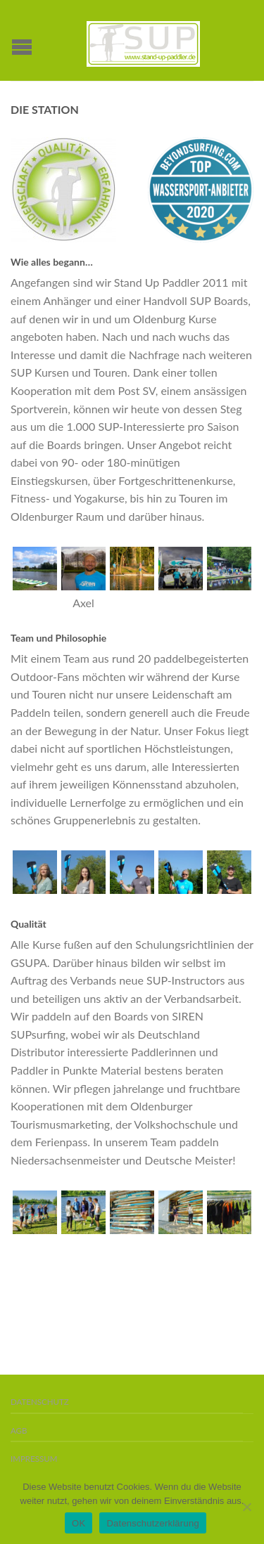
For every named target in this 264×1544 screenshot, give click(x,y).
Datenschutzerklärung (152, 1523)
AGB (19, 1430)
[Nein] (246, 1507)
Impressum (34, 1458)
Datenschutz (40, 1401)
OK (78, 1523)
